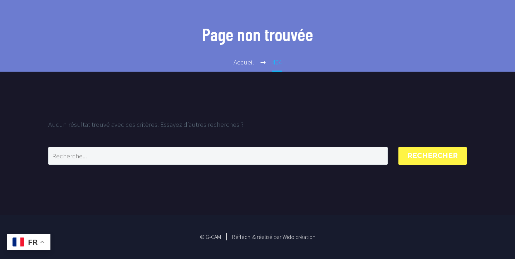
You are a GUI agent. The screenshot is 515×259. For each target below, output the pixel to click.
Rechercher (432, 156)
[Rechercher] (218, 156)
